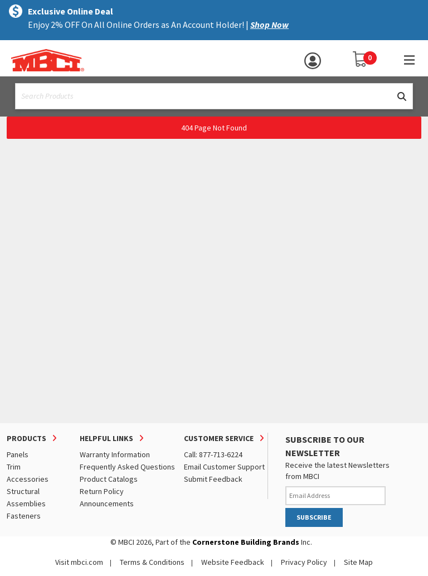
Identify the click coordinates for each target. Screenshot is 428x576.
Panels (17, 454)
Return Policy (102, 491)
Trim (14, 467)
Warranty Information (115, 454)
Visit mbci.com (79, 562)
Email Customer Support (224, 467)
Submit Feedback (213, 479)
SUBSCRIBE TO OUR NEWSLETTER (324, 446)
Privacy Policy (304, 562)
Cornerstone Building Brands (245, 542)
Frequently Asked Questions (127, 467)
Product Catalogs (109, 479)
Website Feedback (232, 562)
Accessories (27, 479)
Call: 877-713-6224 (213, 454)
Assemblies (26, 503)
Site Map (358, 562)
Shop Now (269, 24)
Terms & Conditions (152, 562)
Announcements (107, 503)
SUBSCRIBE (314, 517)
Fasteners (24, 516)
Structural (23, 491)
